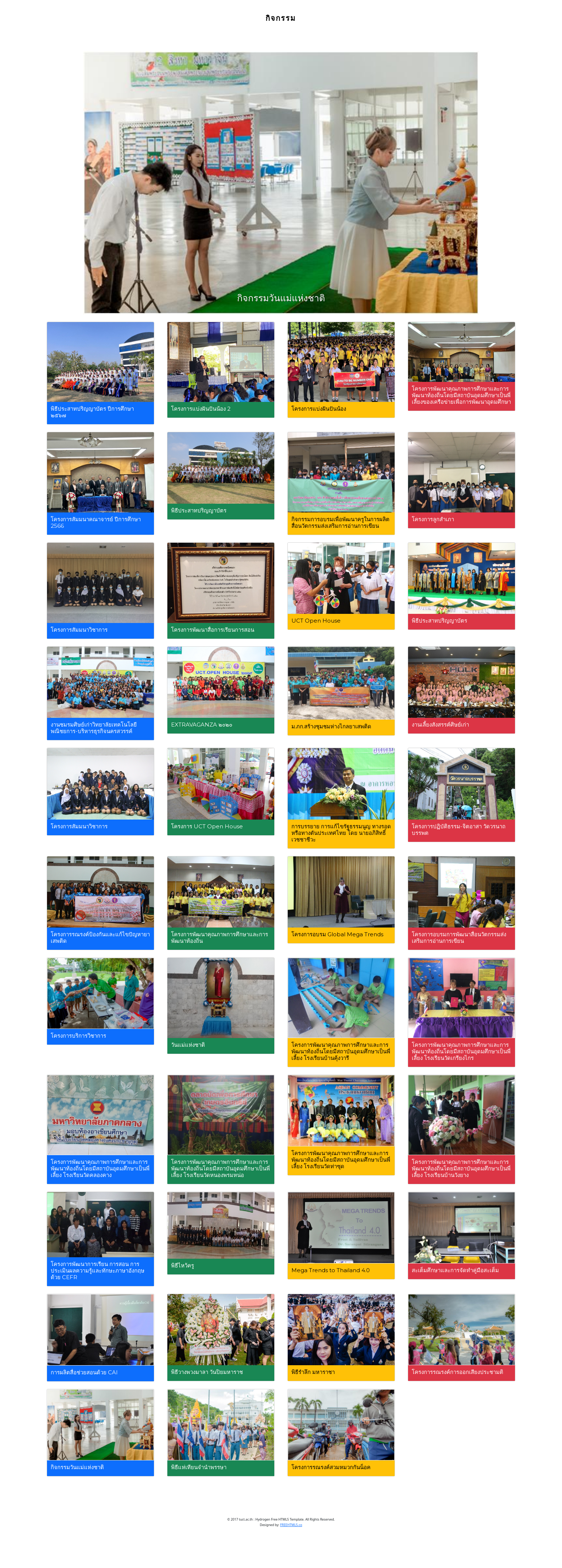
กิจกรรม (281, 19)
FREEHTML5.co (291, 1525)
